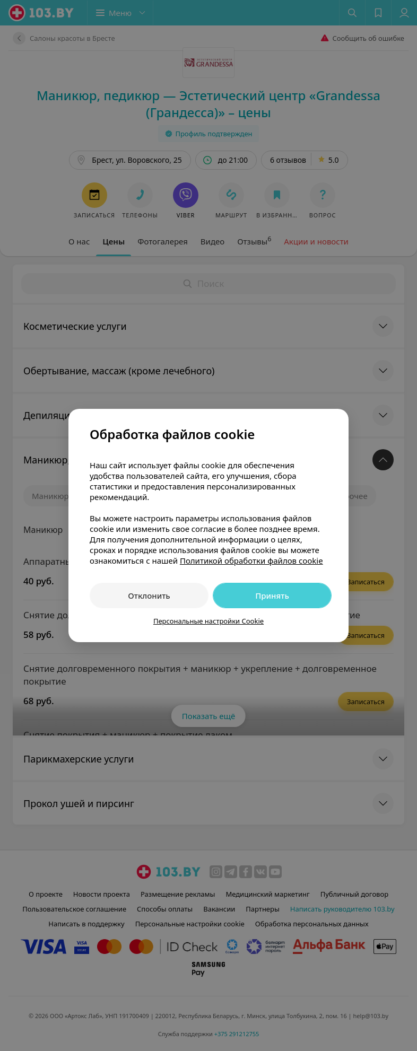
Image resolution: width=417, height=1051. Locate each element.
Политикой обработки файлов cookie (251, 560)
